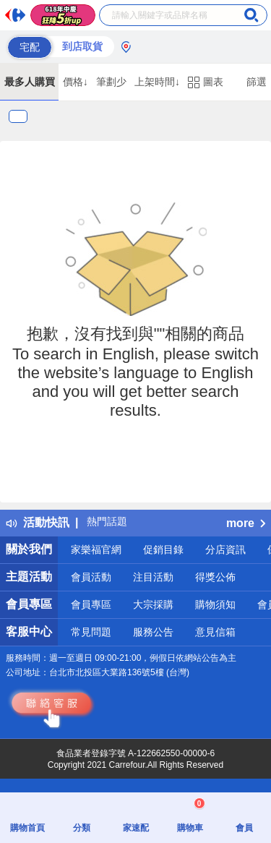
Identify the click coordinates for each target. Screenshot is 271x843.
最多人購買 (29, 81)
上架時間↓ (157, 81)
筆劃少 (111, 81)
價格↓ (75, 81)
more (245, 523)
